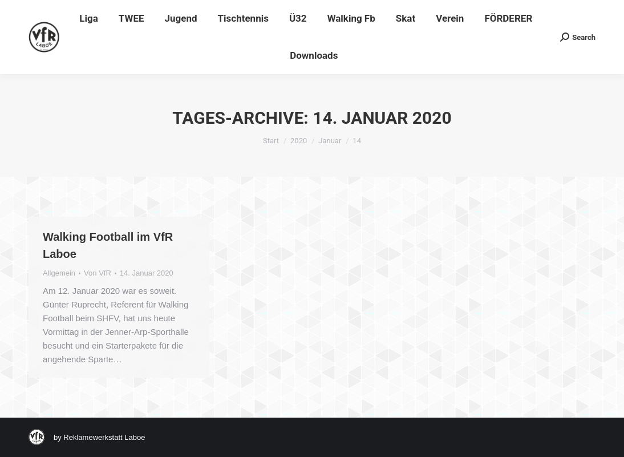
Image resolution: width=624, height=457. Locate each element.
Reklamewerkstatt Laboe (104, 437)
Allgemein (59, 273)
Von (97, 273)
